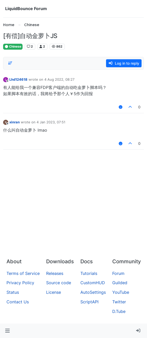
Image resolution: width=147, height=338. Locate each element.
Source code (58, 282)
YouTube (120, 292)
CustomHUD (92, 282)
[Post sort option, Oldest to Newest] (10, 63)
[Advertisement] (73, 215)
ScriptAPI (89, 301)
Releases (54, 273)
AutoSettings (93, 292)
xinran (14, 122)
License (53, 292)
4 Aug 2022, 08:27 (59, 79)
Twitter (119, 301)
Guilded (119, 282)
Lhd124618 (18, 79)
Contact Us (17, 301)
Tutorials (88, 273)
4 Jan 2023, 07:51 (51, 122)
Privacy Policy (20, 282)
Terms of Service (23, 273)
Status (12, 292)
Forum (118, 273)
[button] (7, 331)
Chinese (12, 46)
